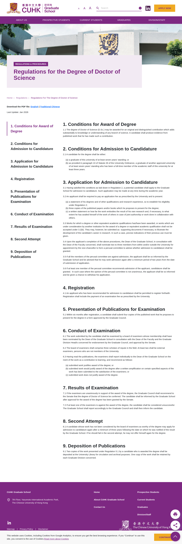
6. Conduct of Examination (32, 214)
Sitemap (11, 529)
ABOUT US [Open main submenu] (22, 20)
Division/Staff (144, 514)
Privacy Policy (26, 529)
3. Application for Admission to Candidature (32, 163)
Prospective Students (148, 492)
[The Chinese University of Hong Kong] (147, 525)
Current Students (146, 499)
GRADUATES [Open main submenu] (124, 20)
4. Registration (22, 179)
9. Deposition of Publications (23, 254)
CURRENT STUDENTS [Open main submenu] (91, 20)
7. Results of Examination (31, 227)
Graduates (142, 507)
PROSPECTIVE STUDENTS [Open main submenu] (57, 20)
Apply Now (164, 8)
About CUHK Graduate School (109, 499)
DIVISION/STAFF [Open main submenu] (157, 20)
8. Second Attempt (26, 239)
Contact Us (99, 507)
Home (10, 98)
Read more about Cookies (56, 539)
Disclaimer (43, 529)
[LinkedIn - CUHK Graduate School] (9, 522)
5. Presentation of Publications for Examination (25, 196)
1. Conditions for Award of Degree (32, 128)
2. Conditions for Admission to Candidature (32, 146)
